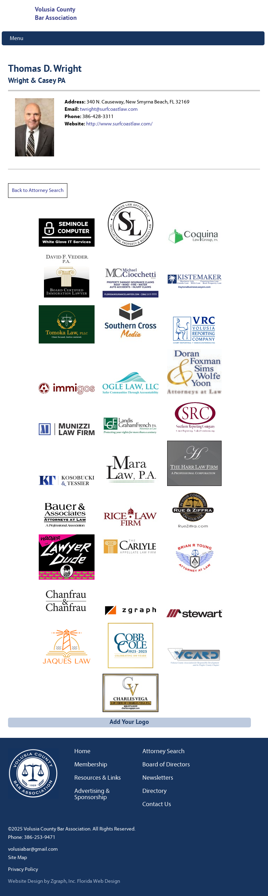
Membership (90, 765)
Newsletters (157, 778)
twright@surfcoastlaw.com (109, 109)
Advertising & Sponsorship (92, 794)
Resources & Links (97, 778)
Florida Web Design (98, 881)
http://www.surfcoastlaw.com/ (119, 124)
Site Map (17, 857)
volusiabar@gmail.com (33, 849)
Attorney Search (163, 751)
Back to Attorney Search (38, 190)
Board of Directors (166, 765)
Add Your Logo (129, 722)
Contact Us (156, 804)
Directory (154, 791)
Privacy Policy (23, 869)
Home (82, 751)
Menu (16, 38)
